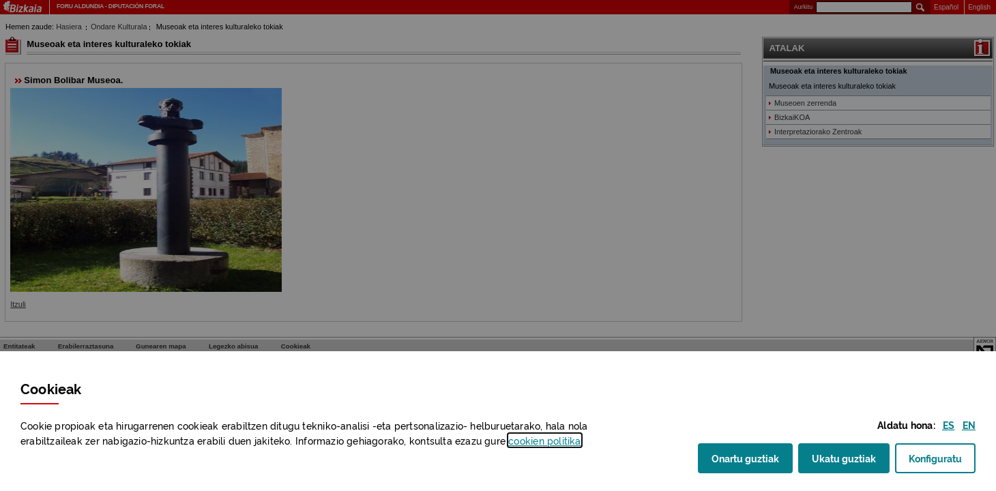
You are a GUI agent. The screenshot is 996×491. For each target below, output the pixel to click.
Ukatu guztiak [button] (844, 457)
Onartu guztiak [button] (745, 457)
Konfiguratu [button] (942, 462)
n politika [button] (544, 440)
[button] (948, 424)
